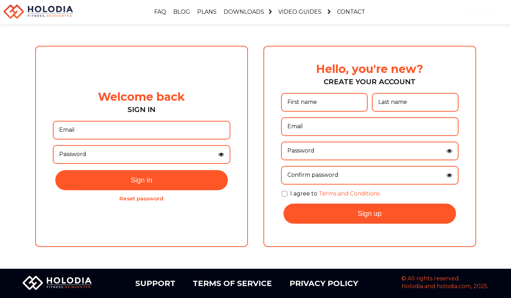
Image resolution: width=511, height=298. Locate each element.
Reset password (141, 198)
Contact (351, 12)
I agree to (335, 194)
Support (155, 283)
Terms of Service (232, 283)
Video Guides (304, 12)
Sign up (370, 213)
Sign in (141, 180)
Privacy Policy (323, 283)
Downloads (247, 12)
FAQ (160, 12)
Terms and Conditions (349, 193)
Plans (207, 12)
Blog (181, 12)
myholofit (482, 12)
